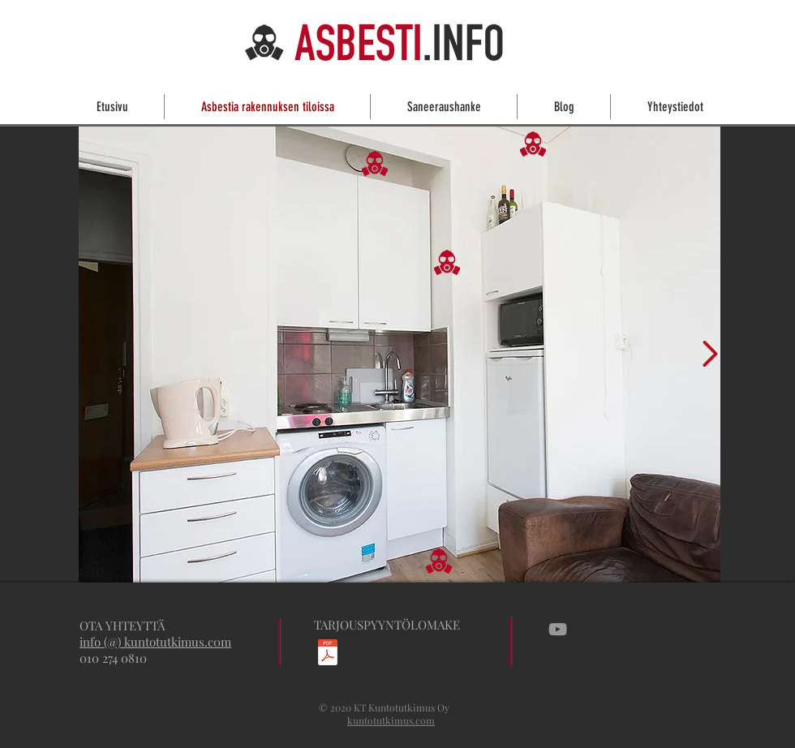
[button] (533, 144)
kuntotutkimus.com (391, 720)
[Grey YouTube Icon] (558, 629)
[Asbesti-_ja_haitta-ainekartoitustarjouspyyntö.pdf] (328, 654)
